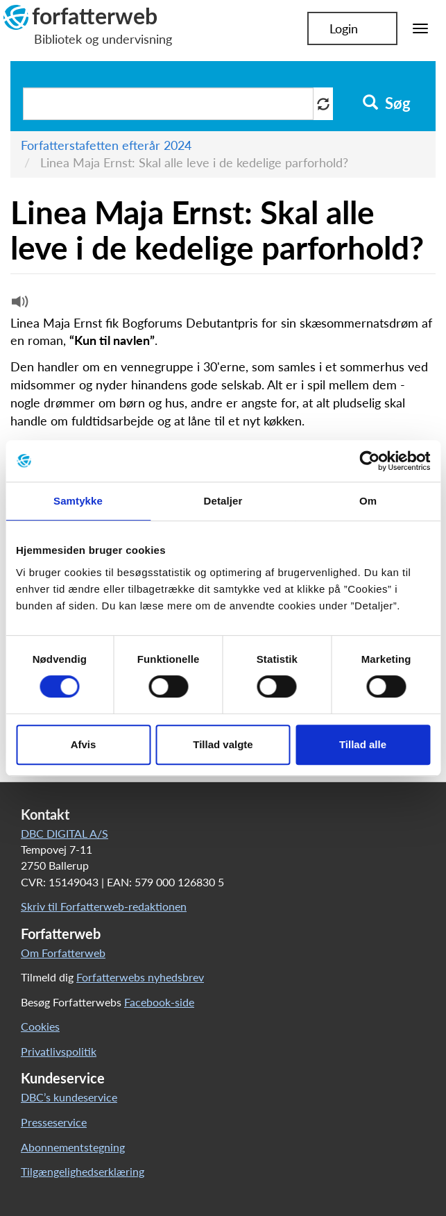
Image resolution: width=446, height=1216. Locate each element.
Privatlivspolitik (58, 1051)
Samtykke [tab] (78, 501)
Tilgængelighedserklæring (82, 1171)
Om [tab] (368, 501)
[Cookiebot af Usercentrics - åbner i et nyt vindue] (369, 460)
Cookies (40, 1026)
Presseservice (54, 1122)
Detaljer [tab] (223, 501)
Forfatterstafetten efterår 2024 (106, 145)
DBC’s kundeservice (69, 1097)
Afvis (83, 744)
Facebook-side (159, 1001)
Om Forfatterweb (63, 952)
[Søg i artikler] (168, 103)
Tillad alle (362, 744)
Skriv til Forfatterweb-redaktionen (104, 906)
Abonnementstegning (73, 1147)
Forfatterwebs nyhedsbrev (140, 976)
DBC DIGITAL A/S (64, 833)
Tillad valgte (222, 744)
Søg (387, 103)
